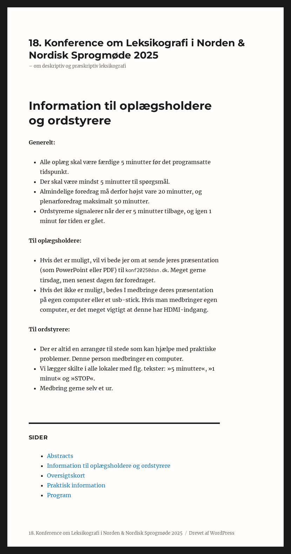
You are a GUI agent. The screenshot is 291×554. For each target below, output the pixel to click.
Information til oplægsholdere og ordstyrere (108, 465)
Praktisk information (76, 485)
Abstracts (60, 455)
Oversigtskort (66, 475)
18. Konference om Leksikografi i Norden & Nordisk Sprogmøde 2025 (137, 49)
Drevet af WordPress (212, 533)
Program (59, 495)
